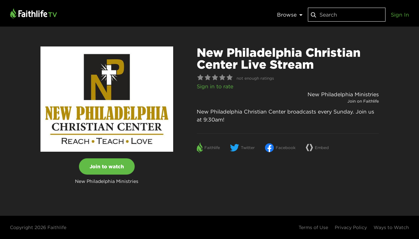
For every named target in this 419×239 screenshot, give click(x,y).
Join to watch (107, 166)
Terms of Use (313, 227)
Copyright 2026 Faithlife (38, 227)
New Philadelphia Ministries (343, 94)
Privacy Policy (351, 227)
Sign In (400, 14)
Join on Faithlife (363, 101)
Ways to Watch (391, 227)
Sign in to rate (215, 86)
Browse (290, 14)
